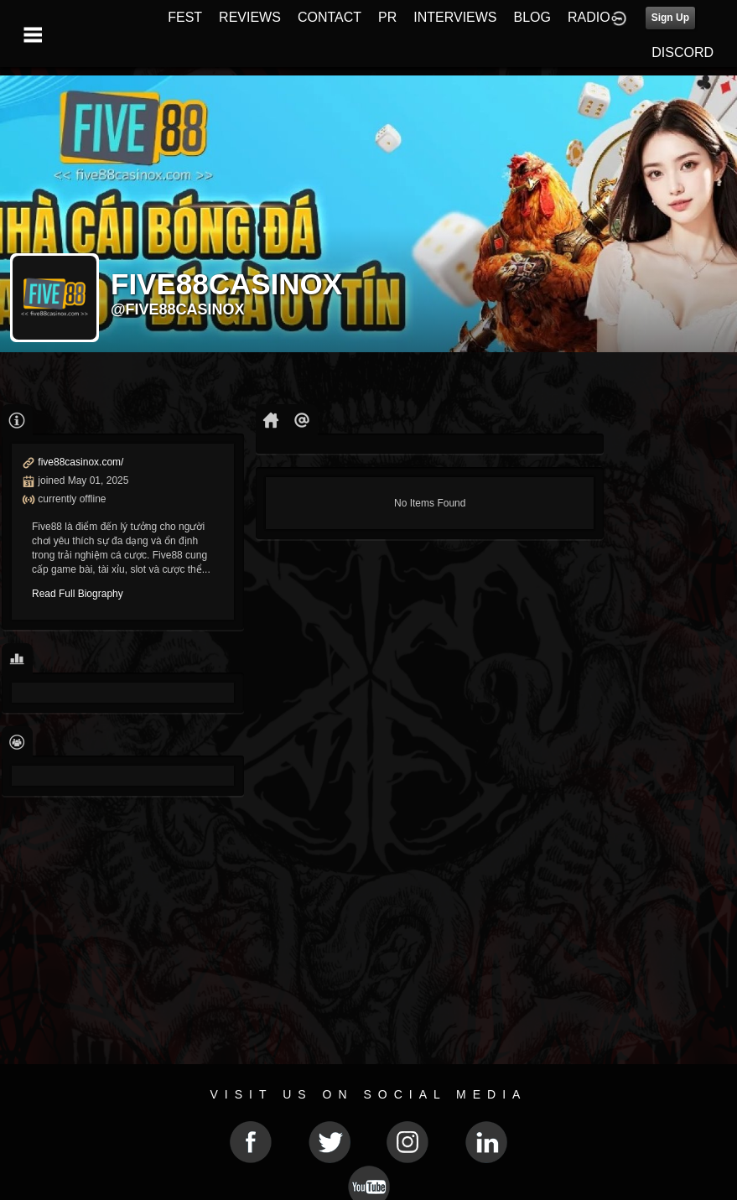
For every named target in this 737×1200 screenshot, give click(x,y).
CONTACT (329, 17)
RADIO (589, 17)
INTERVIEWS (454, 17)
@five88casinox (178, 309)
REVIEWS (250, 17)
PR (387, 17)
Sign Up (670, 17)
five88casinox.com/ (80, 462)
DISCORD (682, 52)
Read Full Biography (77, 594)
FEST (185, 17)
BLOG (532, 17)
